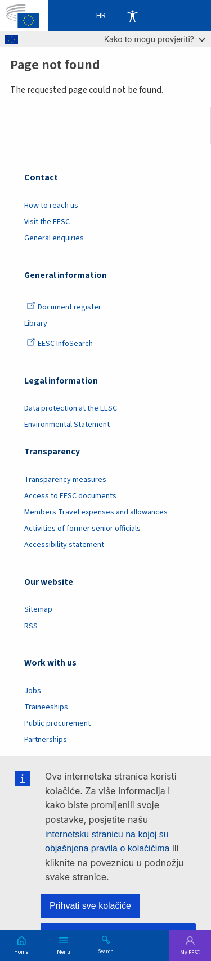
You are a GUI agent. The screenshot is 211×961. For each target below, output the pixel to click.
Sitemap (38, 609)
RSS (31, 626)
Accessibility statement (64, 544)
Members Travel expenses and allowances (96, 512)
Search (106, 951)
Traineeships (46, 707)
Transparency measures (65, 479)
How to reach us (51, 205)
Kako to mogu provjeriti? (154, 39)
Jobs (32, 690)
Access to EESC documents (70, 496)
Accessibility (132, 15)
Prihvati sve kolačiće (90, 905)
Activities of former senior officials (82, 528)
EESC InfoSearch (59, 343)
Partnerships (45, 739)
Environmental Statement (67, 424)
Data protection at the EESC (70, 408)
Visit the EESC (47, 221)
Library (35, 323)
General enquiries (54, 238)
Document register (63, 307)
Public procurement (57, 723)
